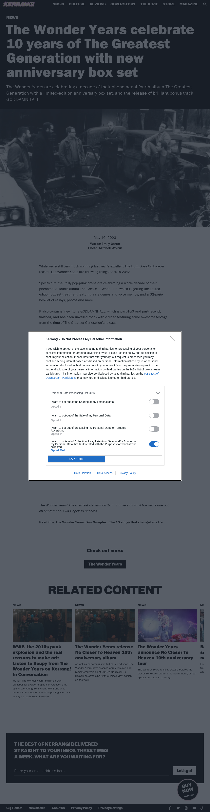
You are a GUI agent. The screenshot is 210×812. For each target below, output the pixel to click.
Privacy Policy (127, 473)
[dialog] (105, 406)
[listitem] (105, 393)
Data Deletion (82, 473)
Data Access (104, 473)
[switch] (154, 401)
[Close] (173, 339)
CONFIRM (76, 458)
